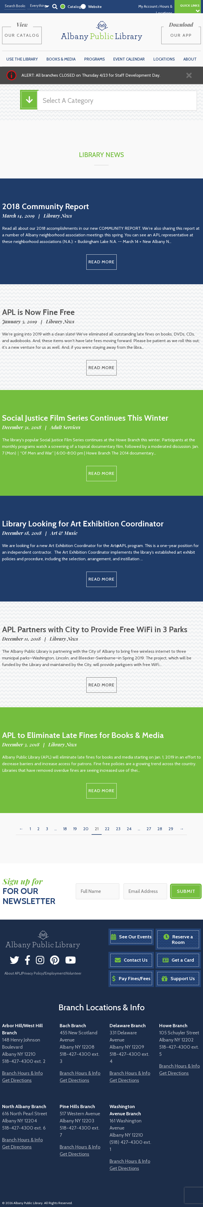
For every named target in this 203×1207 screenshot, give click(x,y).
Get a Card (178, 960)
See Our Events (131, 937)
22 (107, 828)
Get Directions (17, 1080)
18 (65, 828)
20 (85, 828)
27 (149, 828)
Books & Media (60, 59)
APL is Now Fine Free (38, 312)
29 (170, 828)
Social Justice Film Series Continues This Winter (85, 418)
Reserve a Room (178, 939)
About (190, 59)
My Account (147, 6)
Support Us (178, 979)
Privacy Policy (32, 973)
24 (129, 828)
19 (75, 828)
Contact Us (131, 960)
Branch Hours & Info (22, 1073)
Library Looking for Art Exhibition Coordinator (82, 524)
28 (159, 828)
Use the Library (22, 59)
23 (118, 828)
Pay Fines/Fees (131, 979)
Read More (101, 261)
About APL (12, 973)
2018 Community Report (45, 206)
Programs (94, 59)
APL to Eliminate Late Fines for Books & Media (83, 735)
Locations (164, 59)
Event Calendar (129, 59)
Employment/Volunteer (63, 973)
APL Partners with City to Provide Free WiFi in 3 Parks (94, 629)
